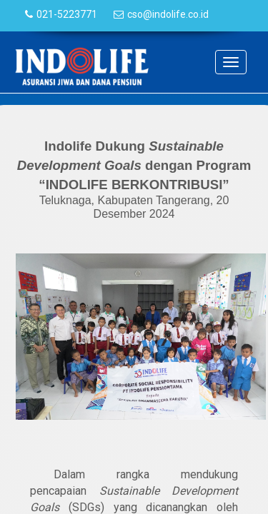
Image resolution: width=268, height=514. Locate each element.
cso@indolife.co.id (168, 14)
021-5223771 (66, 14)
